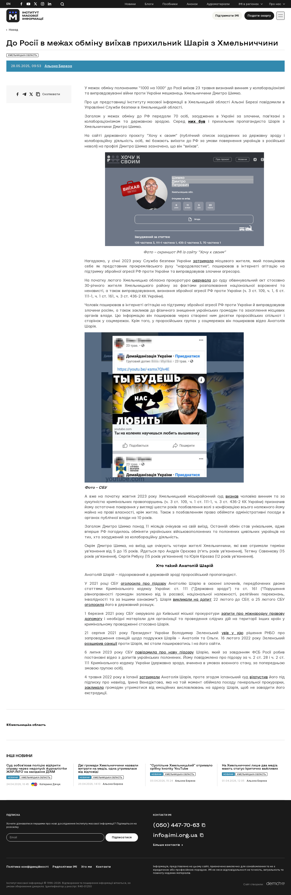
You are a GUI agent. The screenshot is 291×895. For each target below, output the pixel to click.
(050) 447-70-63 (176, 825)
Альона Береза (58, 66)
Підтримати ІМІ (227, 15)
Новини (130, 4)
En (8, 3)
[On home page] (24, 15)
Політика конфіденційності (27, 866)
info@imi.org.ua (175, 835)
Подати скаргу (259, 15)
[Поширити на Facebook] (17, 94)
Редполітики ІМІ (65, 866)
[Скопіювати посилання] (49, 94)
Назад (13, 29)
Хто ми (86, 866)
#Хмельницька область (26, 724)
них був (196, 121)
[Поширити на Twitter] (31, 94)
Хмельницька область (35, 777)
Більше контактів (166, 845)
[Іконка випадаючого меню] (280, 16)
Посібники (170, 4)
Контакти (103, 866)
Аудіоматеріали (218, 4)
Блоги (149, 4)
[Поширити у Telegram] (24, 94)
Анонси (192, 4)
